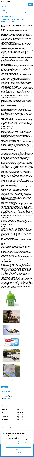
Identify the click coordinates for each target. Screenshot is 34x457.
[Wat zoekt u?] (17, 384)
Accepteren (18, 452)
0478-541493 (7, 399)
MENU (30, 4)
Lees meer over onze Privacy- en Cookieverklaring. (17, 443)
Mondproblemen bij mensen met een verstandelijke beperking (17, 12)
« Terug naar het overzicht (7, 16)
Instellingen (18, 446)
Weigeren (18, 449)
